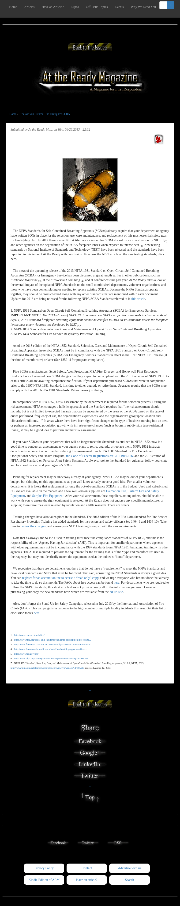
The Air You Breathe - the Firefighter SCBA (45, 114)
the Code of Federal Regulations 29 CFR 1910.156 (99, 456)
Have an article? (87, 880)
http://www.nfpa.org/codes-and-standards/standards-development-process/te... (52, 639)
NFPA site (116, 592)
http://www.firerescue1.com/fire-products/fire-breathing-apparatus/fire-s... (50, 649)
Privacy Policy (44, 868)
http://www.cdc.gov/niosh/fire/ (29, 635)
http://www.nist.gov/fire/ (26, 654)
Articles (29, 7)
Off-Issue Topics (97, 7)
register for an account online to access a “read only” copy (60, 578)
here (116, 582)
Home (13, 7)
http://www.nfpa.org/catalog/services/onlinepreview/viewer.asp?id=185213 (51, 658)
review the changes (33, 526)
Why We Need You (143, 7)
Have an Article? (53, 7)
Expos (75, 7)
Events (119, 7)
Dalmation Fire (116, 491)
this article (138, 299)
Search (129, 880)
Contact (87, 868)
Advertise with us (129, 868)
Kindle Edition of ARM (44, 880)
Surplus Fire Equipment (48, 496)
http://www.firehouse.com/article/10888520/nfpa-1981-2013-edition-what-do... (53, 644)
